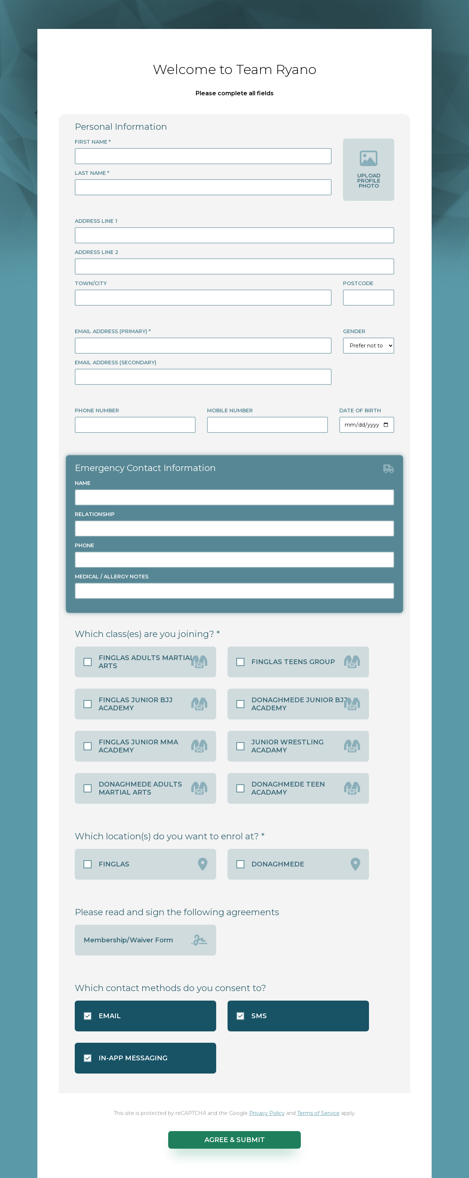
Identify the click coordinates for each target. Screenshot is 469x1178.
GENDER (354, 331)
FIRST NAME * (93, 142)
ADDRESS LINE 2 (96, 252)
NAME (83, 483)
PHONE (84, 545)
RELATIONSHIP (95, 514)
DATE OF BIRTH (360, 410)
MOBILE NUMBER (230, 410)
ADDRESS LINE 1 (96, 221)
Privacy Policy (267, 1113)
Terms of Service (318, 1113)
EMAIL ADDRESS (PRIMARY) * (113, 331)
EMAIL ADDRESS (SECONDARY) (115, 362)
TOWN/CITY (91, 283)
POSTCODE (358, 283)
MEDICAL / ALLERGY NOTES (111, 576)
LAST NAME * (92, 173)
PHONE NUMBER (97, 410)
